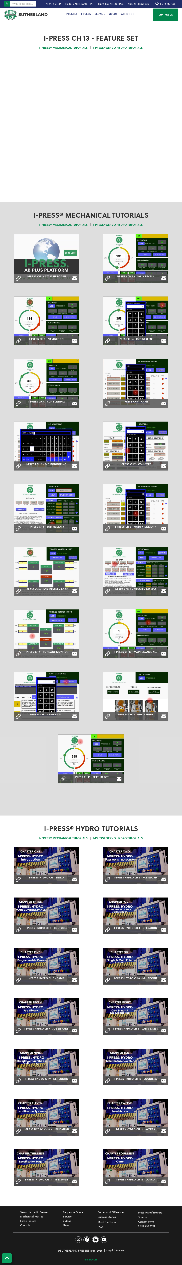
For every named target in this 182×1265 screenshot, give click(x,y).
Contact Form (146, 1221)
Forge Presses (28, 1221)
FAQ (100, 1227)
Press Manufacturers (150, 1212)
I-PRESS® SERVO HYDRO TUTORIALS (118, 48)
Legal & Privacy (115, 1250)
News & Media (53, 4)
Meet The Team (107, 1222)
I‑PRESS (86, 14)
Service (100, 14)
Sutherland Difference (111, 1212)
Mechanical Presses (31, 1216)
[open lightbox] (46, 258)
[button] (127, 14)
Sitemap (143, 1217)
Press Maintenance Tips (79, 4)
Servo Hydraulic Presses (34, 1212)
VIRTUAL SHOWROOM (138, 4)
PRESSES (71, 14)
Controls (25, 1225)
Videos (113, 14)
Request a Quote (73, 1212)
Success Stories (107, 1217)
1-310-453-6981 (146, 1226)
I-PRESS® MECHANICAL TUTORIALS (63, 48)
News (66, 1225)
